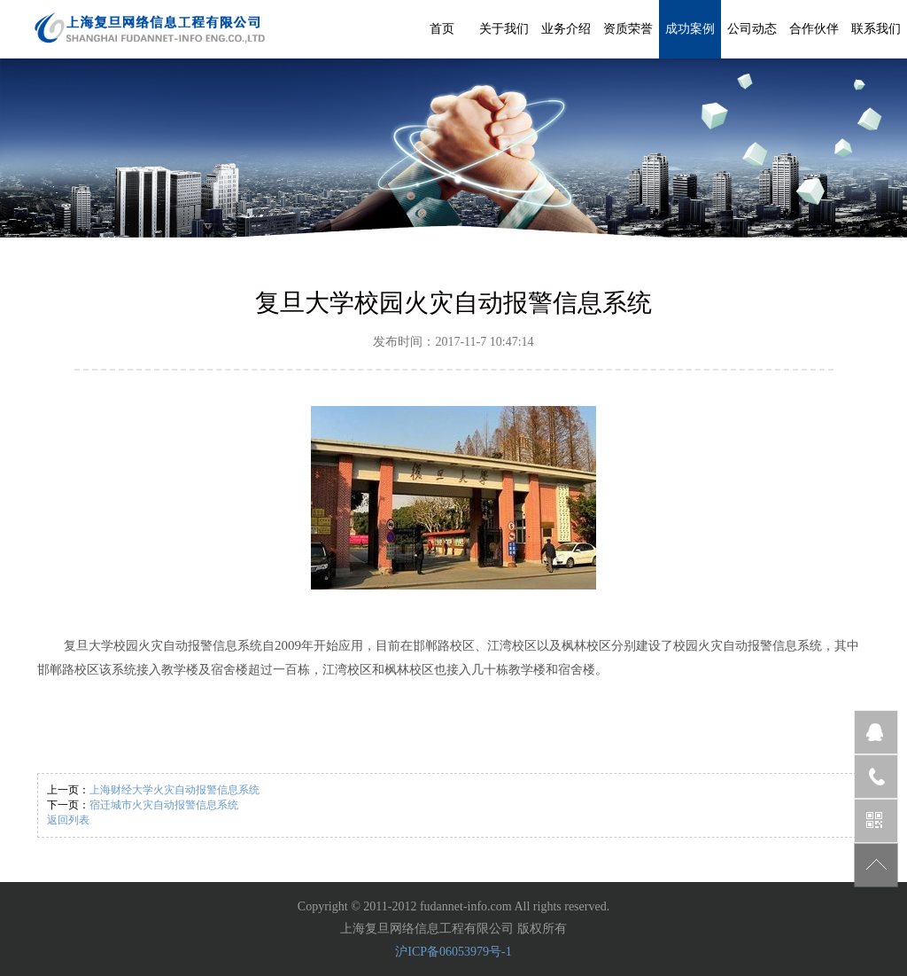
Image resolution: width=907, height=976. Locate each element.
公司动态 (752, 28)
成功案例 (690, 28)
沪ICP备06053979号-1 (453, 951)
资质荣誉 (628, 28)
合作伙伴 (814, 28)
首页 (442, 28)
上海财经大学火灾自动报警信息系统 (174, 790)
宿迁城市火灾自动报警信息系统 (163, 805)
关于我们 (504, 28)
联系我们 (876, 28)
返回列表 (68, 820)
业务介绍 (566, 28)
